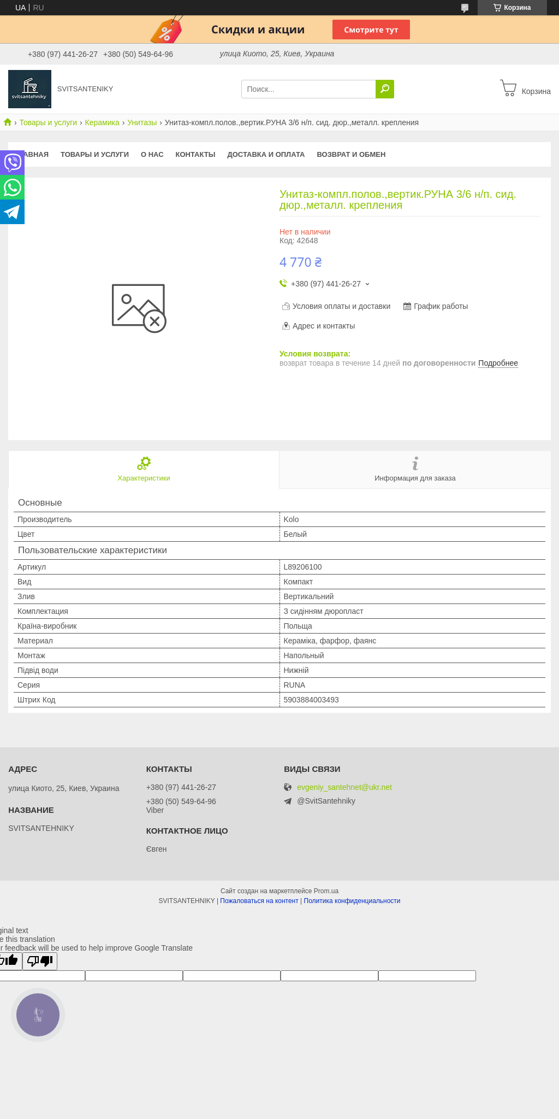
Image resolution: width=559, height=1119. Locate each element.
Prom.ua (326, 891)
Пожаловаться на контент (259, 901)
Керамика (102, 122)
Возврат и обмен (351, 154)
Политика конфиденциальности (352, 901)
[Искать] (385, 89)
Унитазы (142, 122)
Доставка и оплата (266, 154)
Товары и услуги (48, 122)
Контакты (196, 154)
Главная (31, 154)
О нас (152, 154)
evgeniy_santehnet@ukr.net (344, 787)
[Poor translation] (39, 961)
